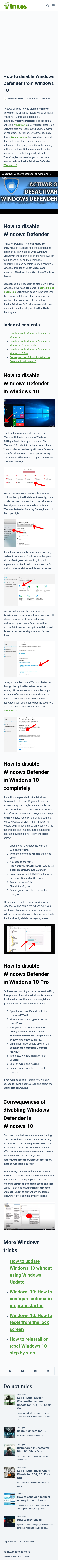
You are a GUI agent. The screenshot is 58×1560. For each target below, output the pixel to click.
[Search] (47, 5)
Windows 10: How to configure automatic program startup (31, 1298)
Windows (46, 99)
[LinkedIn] (48, 1371)
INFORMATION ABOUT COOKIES (17, 1556)
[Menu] (53, 5)
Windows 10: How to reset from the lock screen (31, 1322)
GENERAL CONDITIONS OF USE (17, 1552)
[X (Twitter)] (22, 1371)
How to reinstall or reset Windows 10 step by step (29, 1346)
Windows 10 (10, 165)
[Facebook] (10, 1371)
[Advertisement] (29, 41)
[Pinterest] (35, 1371)
